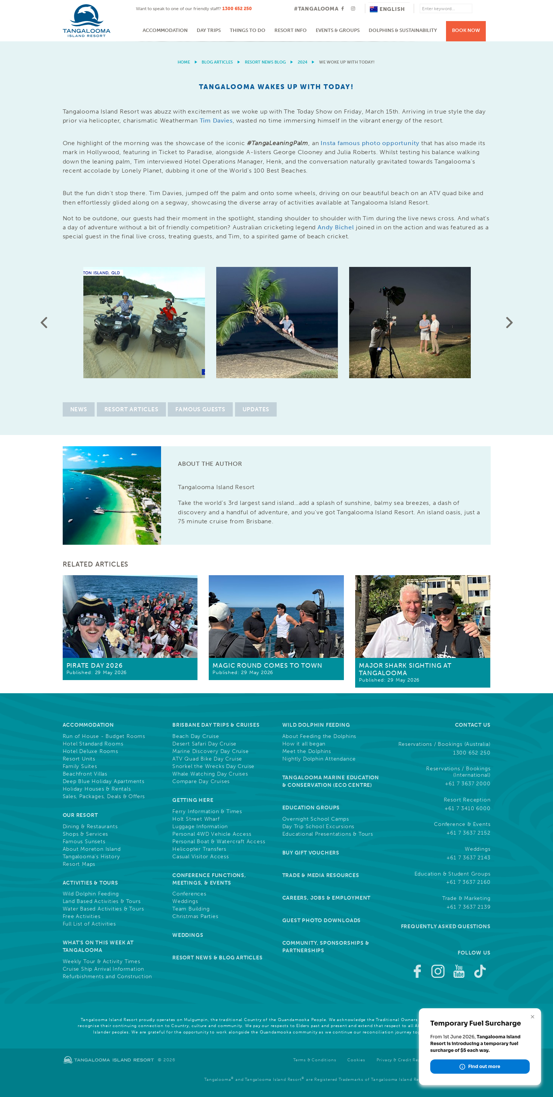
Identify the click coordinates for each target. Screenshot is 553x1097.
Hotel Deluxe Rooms (90, 752)
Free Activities (82, 917)
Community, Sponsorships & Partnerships (325, 947)
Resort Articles (131, 409)
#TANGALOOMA (316, 9)
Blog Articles (217, 62)
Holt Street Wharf (196, 819)
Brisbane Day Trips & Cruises (215, 725)
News (78, 409)
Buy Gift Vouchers (311, 853)
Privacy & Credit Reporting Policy (413, 1060)
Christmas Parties (195, 917)
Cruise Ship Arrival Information (104, 969)
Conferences (189, 894)
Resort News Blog (265, 62)
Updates (256, 409)
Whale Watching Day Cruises (210, 774)
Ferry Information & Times (207, 812)
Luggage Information (200, 827)
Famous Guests (200, 409)
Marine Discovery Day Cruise (210, 752)
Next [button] (509, 322)
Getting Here (193, 800)
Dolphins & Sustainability (403, 30)
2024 (302, 62)
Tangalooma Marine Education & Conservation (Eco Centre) (331, 781)
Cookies (356, 1060)
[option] (276, 41)
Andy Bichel (336, 227)
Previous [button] (43, 322)
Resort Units (79, 759)
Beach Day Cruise (195, 736)
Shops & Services (85, 834)
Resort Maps (79, 864)
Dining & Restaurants (90, 827)
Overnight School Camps (316, 819)
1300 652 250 (237, 8)
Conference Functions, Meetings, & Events (209, 879)
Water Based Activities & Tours (103, 909)
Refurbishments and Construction (107, 977)
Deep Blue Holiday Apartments (104, 782)
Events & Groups (338, 30)
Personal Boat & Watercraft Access (218, 842)
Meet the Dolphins (306, 752)
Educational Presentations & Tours (327, 834)
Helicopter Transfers (199, 849)
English (387, 9)
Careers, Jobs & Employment (326, 898)
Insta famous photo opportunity (370, 143)
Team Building (190, 909)
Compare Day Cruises (201, 782)
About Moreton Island (92, 849)
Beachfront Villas (85, 774)
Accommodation (165, 30)
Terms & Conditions (314, 1060)
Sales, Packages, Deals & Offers (104, 797)
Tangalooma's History (91, 857)
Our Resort (80, 815)
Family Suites (80, 767)
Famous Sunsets (84, 842)
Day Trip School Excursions (318, 827)
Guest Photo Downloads (321, 920)
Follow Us (474, 953)
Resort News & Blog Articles (217, 958)
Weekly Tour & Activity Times (101, 962)
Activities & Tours (90, 883)
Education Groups (311, 808)
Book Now (466, 30)
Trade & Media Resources (320, 875)
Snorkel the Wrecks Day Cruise (213, 767)
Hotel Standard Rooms (93, 744)
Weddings (185, 902)
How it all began (304, 744)
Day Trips (209, 30)
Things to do (247, 30)
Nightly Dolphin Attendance (319, 759)
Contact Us (473, 725)
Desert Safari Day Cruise (204, 744)
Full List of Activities (89, 924)
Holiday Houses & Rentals (97, 789)
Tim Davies (216, 120)
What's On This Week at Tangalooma (98, 946)
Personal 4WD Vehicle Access (212, 834)
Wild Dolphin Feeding (91, 894)
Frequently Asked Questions (446, 926)
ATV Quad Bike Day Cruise (207, 759)
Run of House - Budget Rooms (104, 736)
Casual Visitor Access (200, 857)
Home (184, 62)
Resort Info (290, 30)
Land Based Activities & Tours (102, 902)
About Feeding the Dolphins (319, 736)
